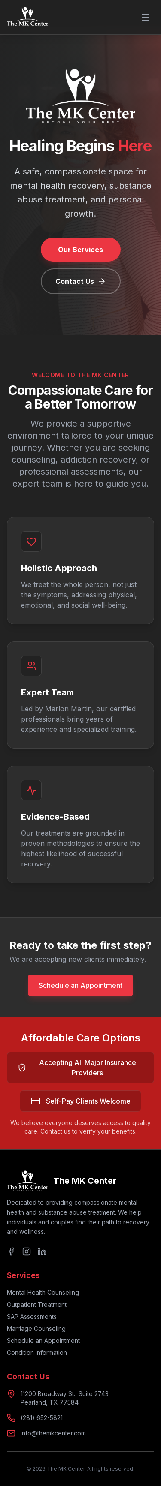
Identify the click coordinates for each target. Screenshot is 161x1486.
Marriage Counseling (36, 1328)
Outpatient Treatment (37, 1304)
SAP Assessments (32, 1316)
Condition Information (37, 1352)
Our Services (80, 249)
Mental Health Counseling (43, 1292)
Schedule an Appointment (80, 985)
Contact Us (80, 281)
